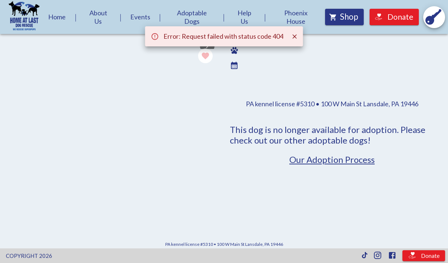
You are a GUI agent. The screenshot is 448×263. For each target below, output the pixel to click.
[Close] (294, 36)
